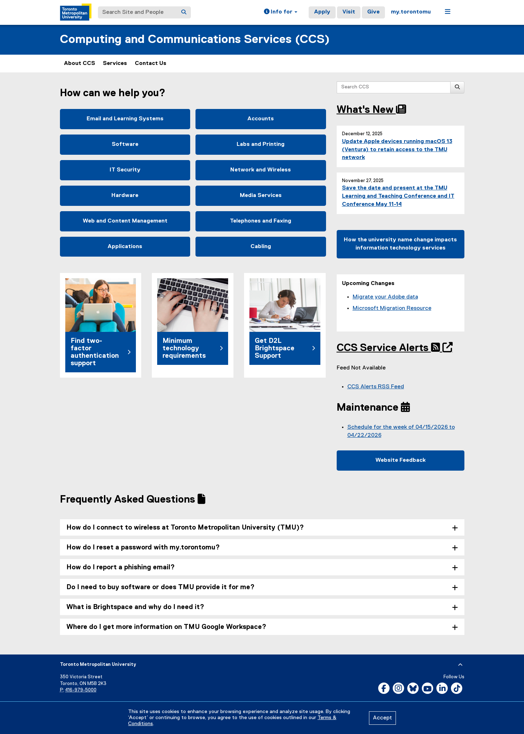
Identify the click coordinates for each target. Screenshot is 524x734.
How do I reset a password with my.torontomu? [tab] (143, 547)
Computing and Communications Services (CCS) (195, 39)
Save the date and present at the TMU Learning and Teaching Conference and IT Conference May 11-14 (398, 196)
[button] (281, 12)
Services (115, 63)
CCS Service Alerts (389, 348)
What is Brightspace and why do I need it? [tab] (135, 607)
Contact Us (150, 63)
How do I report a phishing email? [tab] (120, 567)
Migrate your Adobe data (385, 297)
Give (373, 12)
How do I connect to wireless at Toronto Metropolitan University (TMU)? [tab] (185, 527)
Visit (348, 12)
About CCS (79, 63)
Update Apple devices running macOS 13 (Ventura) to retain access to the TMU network (397, 150)
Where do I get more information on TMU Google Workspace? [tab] (166, 627)
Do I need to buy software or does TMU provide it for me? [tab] (160, 587)
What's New (371, 110)
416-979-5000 (80, 690)
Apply (322, 12)
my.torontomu (411, 12)
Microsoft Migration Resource (392, 308)
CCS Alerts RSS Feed (375, 387)
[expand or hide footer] (460, 665)
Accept (382, 718)
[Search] (184, 12)
